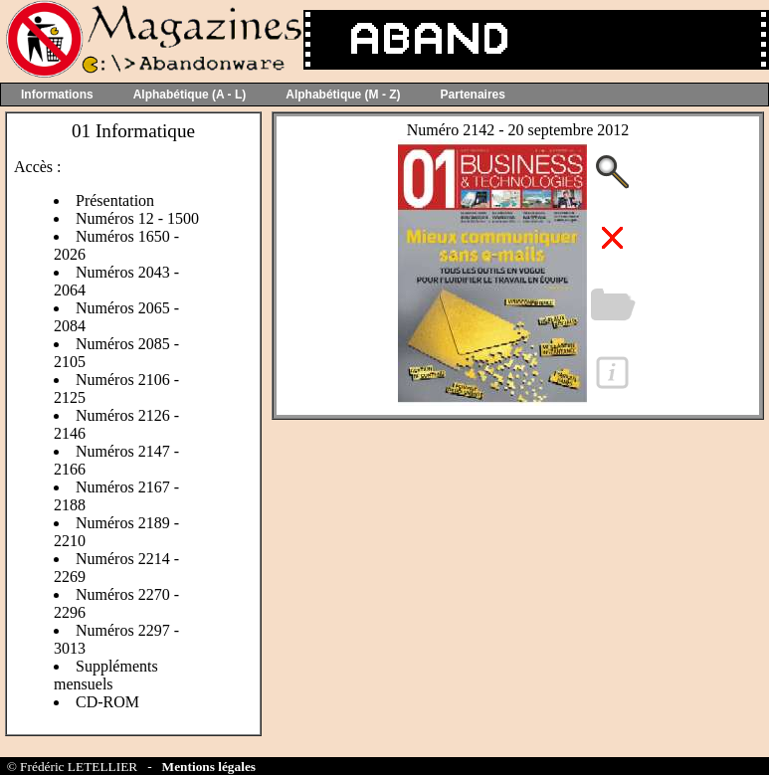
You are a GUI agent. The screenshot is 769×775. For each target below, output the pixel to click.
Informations (57, 94)
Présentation (115, 200)
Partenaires (473, 94)
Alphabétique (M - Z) (343, 94)
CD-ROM (107, 701)
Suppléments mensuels (106, 675)
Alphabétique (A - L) (190, 94)
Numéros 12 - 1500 (137, 218)
